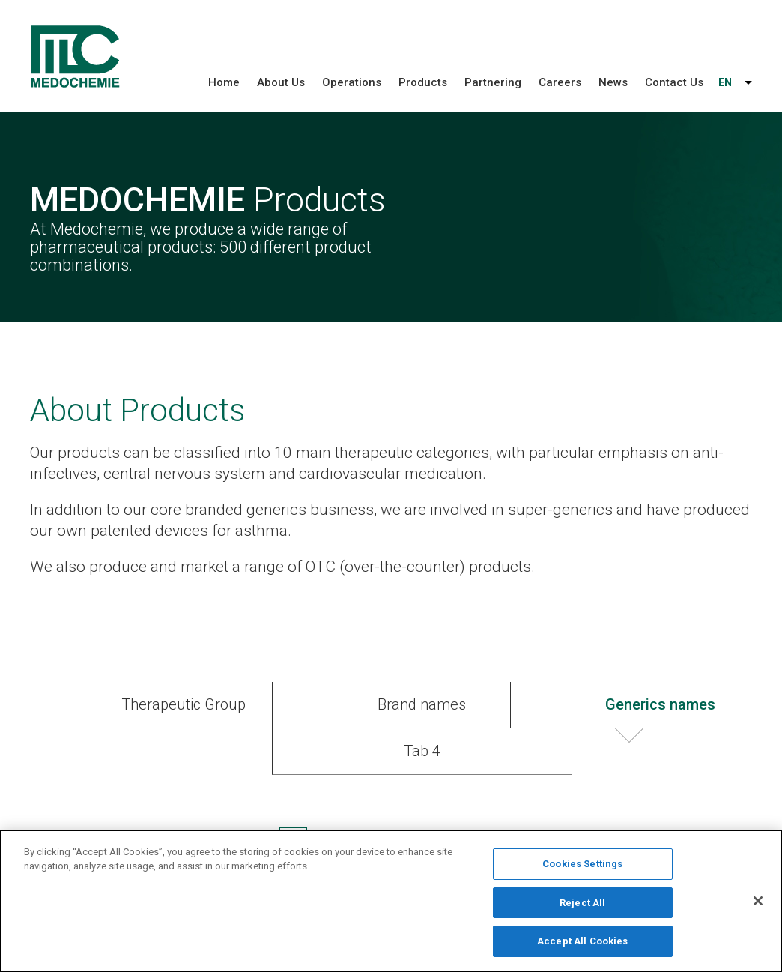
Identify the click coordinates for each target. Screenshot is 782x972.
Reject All (582, 905)
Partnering (492, 82)
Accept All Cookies (582, 944)
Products (422, 82)
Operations (351, 82)
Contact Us (674, 82)
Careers (560, 82)
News (613, 82)
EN (725, 82)
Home (224, 82)
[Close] (758, 903)
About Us (281, 82)
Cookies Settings (582, 867)
